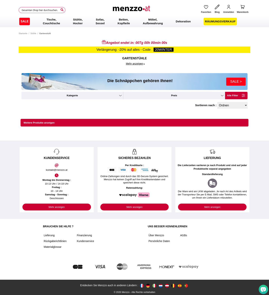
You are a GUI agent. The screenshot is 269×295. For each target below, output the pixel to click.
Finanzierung (84, 235)
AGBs (183, 235)
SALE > (236, 81)
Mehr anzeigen (57, 207)
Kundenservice (85, 241)
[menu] (134, 21)
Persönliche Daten (159, 241)
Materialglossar (52, 246)
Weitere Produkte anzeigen (39, 122)
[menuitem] (24, 21)
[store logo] (131, 10)
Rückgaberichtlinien (55, 241)
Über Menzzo (156, 235)
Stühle (33, 33)
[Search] (62, 10)
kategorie (72, 95)
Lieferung (49, 235)
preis (174, 95)
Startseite (23, 33)
